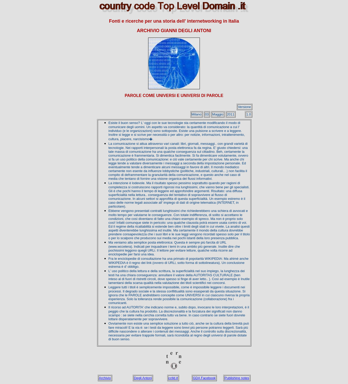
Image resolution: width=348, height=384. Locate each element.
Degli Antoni (143, 378)
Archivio (105, 378)
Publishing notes (237, 378)
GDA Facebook (204, 378)
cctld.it (173, 378)
